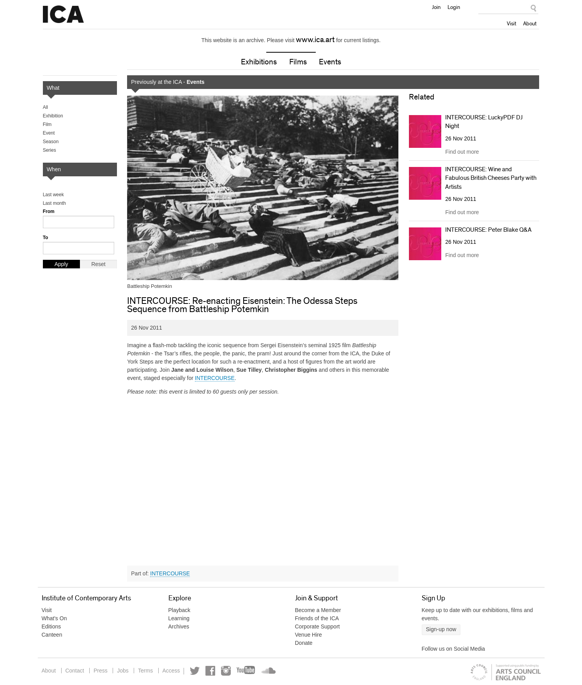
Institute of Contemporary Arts (63, 14)
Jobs (123, 670)
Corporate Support (317, 626)
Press (101, 670)
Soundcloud (269, 671)
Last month (54, 203)
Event (49, 133)
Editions (51, 626)
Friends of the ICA (317, 618)
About (529, 23)
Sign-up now (441, 629)
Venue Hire (308, 635)
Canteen (52, 635)
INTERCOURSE (215, 378)
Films (298, 62)
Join (436, 7)
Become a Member (318, 610)
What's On (54, 618)
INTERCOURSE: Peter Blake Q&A (488, 230)
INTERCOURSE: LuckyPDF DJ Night (484, 121)
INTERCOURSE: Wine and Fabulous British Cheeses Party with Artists (490, 178)
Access (172, 670)
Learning (179, 618)
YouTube (247, 671)
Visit (511, 23)
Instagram (227, 671)
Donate (304, 643)
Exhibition (53, 116)
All (45, 107)
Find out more (462, 152)
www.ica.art (315, 40)
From (49, 211)
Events (330, 62)
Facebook (211, 671)
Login (454, 7)
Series (49, 150)
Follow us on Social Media (453, 649)
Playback (179, 610)
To (45, 237)
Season (51, 141)
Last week (53, 194)
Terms (146, 670)
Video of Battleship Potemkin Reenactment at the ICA (262, 478)
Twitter (196, 671)
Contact (74, 670)
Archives (178, 626)
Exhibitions (259, 62)
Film (47, 124)
